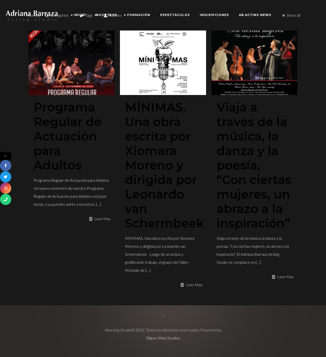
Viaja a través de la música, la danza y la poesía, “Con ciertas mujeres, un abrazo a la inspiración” (254, 165)
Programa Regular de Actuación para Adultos (67, 136)
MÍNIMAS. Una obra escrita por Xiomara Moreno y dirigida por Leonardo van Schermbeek (164, 165)
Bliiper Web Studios (163, 338)
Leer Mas (102, 218)
